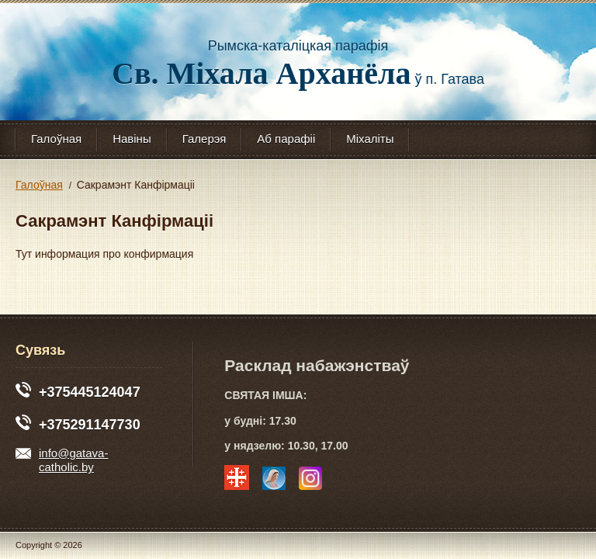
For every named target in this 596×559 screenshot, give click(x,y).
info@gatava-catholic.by (62, 461)
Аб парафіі (286, 138)
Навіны (132, 138)
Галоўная (56, 138)
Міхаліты (369, 138)
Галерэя (204, 138)
